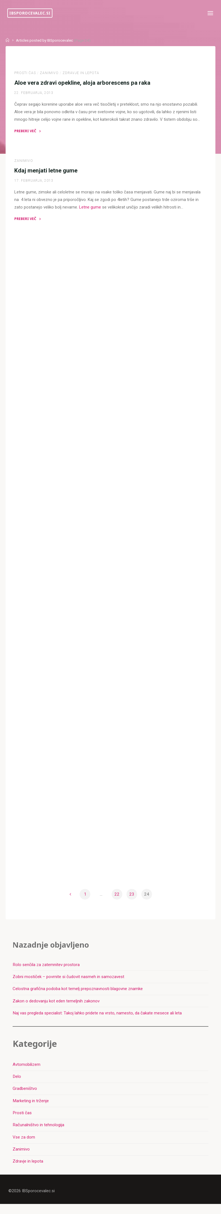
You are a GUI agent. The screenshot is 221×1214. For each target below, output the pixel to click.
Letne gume (90, 208)
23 (131, 901)
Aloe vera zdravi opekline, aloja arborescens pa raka (83, 83)
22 (116, 901)
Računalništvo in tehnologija (39, 1134)
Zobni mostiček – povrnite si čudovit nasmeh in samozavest (69, 984)
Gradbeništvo (25, 1097)
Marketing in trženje (31, 1110)
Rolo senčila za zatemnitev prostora (46, 972)
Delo (17, 1085)
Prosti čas (25, 73)
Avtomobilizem (27, 1073)
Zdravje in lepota (81, 73)
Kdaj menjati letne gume (46, 171)
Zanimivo (49, 73)
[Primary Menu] (209, 13)
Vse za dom (24, 1146)
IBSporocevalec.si (31, 13)
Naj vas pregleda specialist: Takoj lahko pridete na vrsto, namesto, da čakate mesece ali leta (97, 1021)
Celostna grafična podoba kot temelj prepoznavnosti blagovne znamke (78, 997)
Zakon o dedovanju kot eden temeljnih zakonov (56, 1009)
